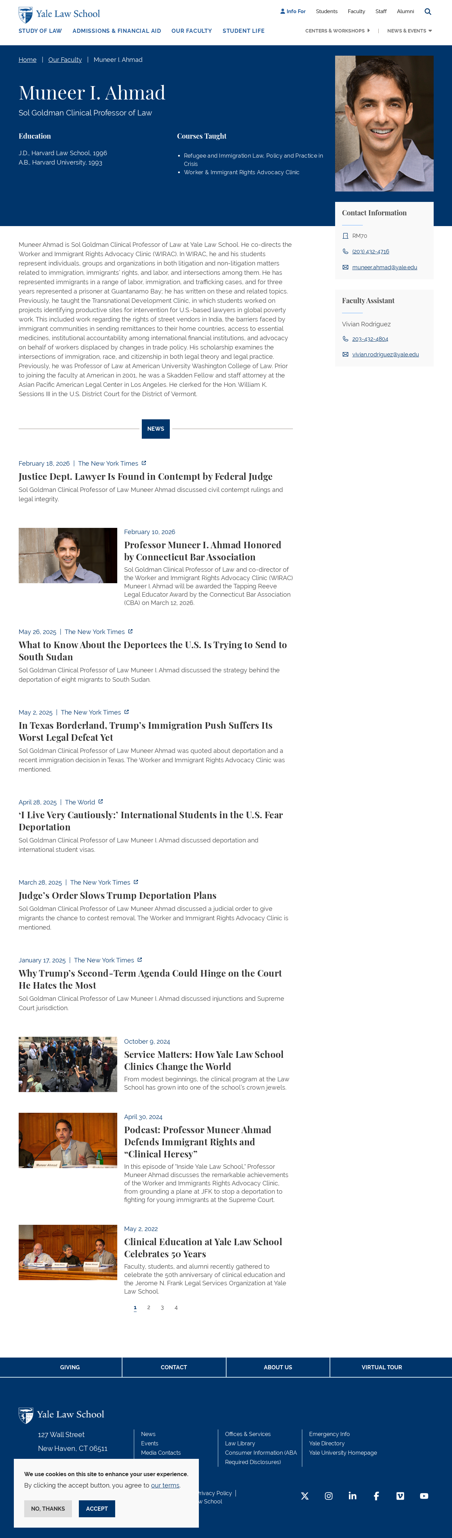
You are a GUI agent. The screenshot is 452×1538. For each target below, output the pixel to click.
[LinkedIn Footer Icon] (352, 1497)
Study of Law (41, 31)
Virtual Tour (382, 1367)
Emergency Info (329, 1434)
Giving (70, 1367)
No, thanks (48, 1509)
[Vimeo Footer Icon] (400, 1497)
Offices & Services (248, 1434)
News (148, 1434)
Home (28, 59)
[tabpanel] (156, 891)
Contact (174, 1367)
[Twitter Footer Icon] (305, 1497)
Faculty (356, 11)
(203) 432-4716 (370, 251)
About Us (278, 1367)
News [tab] (155, 429)
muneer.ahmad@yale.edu (384, 267)
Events (149, 1443)
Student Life (244, 31)
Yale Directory (327, 1443)
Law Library (240, 1443)
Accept (97, 1509)
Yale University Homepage (343, 1453)
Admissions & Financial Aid (117, 31)
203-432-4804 (370, 339)
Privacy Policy (214, 1493)
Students (327, 11)
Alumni (405, 11)
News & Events (406, 31)
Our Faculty (192, 31)
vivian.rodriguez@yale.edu (385, 354)
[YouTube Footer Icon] (424, 1497)
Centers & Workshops (335, 31)
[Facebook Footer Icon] (376, 1497)
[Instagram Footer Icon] (328, 1497)
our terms (165, 1485)
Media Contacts (161, 1453)
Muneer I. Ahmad (118, 59)
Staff (381, 11)
